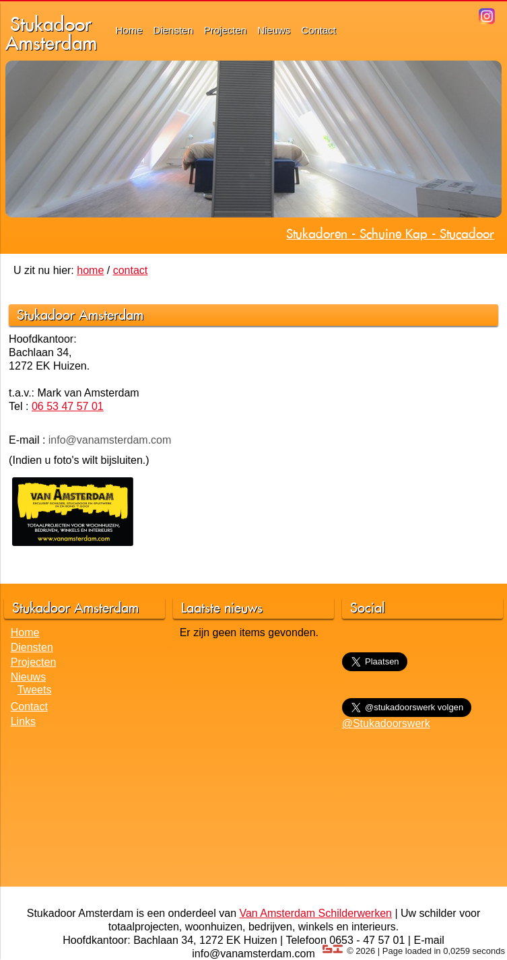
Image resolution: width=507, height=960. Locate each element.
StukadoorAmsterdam (51, 33)
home (90, 270)
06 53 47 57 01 (68, 406)
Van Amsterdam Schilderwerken (315, 913)
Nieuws (273, 30)
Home (129, 30)
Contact (318, 30)
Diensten (173, 30)
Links (23, 721)
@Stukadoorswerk (386, 723)
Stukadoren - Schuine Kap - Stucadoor (390, 233)
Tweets (35, 689)
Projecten (225, 30)
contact (130, 270)
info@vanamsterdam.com (110, 440)
